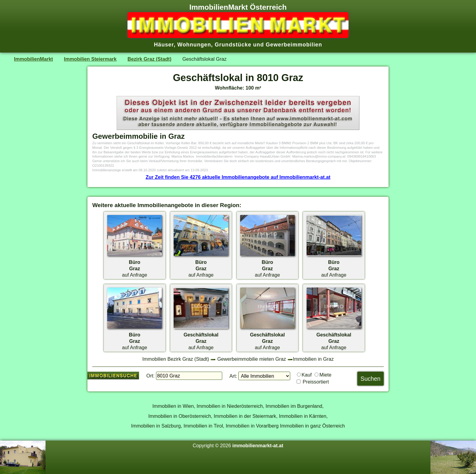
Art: (233, 376)
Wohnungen (194, 45)
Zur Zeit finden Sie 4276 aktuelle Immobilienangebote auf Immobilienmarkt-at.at (238, 177)
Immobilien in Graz (313, 359)
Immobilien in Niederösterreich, (230, 406)
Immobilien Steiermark (90, 59)
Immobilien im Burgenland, (295, 406)
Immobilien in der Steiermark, (245, 416)
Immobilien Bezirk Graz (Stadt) (175, 359)
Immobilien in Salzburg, (156, 425)
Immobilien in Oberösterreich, (180, 416)
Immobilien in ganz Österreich (312, 425)
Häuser (164, 45)
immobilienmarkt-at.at (257, 445)
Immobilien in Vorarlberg (252, 425)
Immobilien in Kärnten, (303, 416)
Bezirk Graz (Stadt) (149, 59)
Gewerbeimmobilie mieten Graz (251, 359)
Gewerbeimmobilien (294, 45)
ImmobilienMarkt (33, 59)
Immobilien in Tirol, (203, 425)
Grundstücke (233, 45)
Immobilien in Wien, (173, 406)
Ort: (150, 375)
